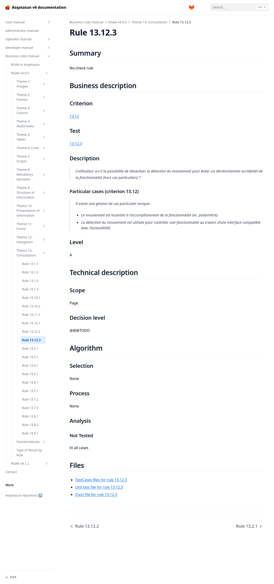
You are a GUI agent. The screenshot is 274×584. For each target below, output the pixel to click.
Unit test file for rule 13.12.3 (99, 487)
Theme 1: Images (31, 83)
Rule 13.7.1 (30, 391)
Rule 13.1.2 (30, 272)
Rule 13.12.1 (31, 323)
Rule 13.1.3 (30, 280)
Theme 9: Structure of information (31, 192)
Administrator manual (21, 30)
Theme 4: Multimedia (31, 123)
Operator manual (28, 39)
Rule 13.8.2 (30, 425)
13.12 (74, 116)
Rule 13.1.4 (30, 289)
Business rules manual (28, 56)
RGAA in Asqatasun (25, 64)
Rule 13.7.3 (30, 408)
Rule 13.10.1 (31, 297)
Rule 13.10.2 (31, 306)
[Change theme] (29, 577)
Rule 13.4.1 (30, 365)
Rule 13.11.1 (31, 314)
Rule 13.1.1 (30, 264)
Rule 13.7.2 (30, 399)
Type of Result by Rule (29, 452)
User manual (28, 22)
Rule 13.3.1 (30, 357)
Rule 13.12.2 (31, 331)
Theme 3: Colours (31, 110)
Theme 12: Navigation (31, 239)
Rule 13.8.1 (30, 416)
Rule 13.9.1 (30, 433)
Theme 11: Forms (31, 226)
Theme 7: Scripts (31, 158)
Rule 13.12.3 (31, 340)
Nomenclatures (31, 441)
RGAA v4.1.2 (30, 463)
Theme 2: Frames (31, 97)
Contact (11, 472)
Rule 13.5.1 (30, 374)
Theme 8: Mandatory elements (31, 174)
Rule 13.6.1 (30, 382)
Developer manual (28, 47)
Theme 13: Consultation (31, 252)
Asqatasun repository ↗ (23, 495)
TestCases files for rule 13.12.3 (101, 479)
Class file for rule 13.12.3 (96, 494)
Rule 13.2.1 (30, 348)
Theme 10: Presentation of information (31, 211)
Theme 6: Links (31, 148)
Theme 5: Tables (31, 137)
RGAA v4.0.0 (30, 73)
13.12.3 (76, 143)
